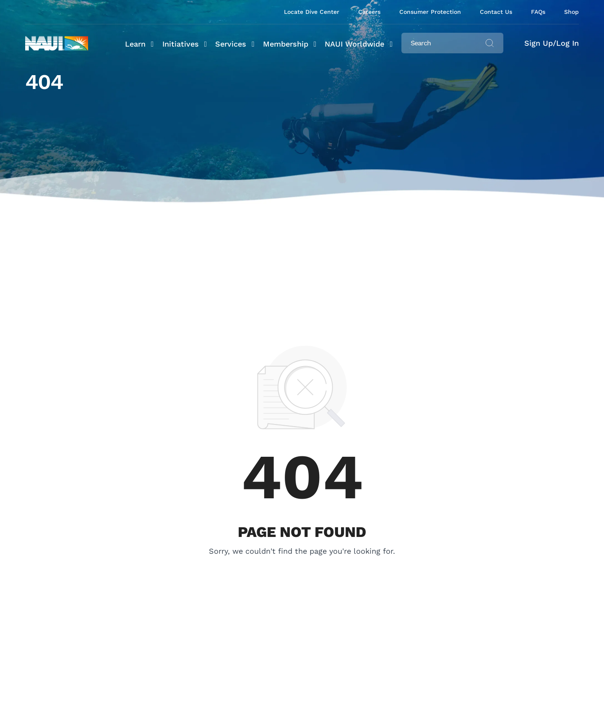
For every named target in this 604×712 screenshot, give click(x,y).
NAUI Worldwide (354, 43)
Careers (369, 11)
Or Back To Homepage (302, 563)
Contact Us (496, 11)
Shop (571, 11)
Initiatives (180, 43)
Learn (135, 43)
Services (230, 43)
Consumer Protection (430, 11)
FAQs (538, 11)
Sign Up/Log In (551, 43)
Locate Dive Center (311, 11)
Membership (285, 43)
